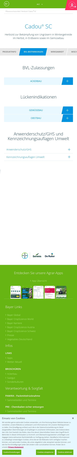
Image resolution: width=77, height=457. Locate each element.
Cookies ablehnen (65, 452)
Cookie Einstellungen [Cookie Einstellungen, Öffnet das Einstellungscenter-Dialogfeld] (11, 452)
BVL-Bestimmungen (33, 51)
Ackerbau (12, 338)
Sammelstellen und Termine (21, 364)
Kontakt (12, 403)
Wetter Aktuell (14, 326)
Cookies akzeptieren (45, 452)
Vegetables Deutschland (19, 303)
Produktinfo (9, 51)
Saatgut (11, 342)
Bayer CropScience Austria (21, 291)
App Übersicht (39, 244)
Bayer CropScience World (20, 283)
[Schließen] (73, 418)
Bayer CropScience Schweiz (21, 295)
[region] (38, 435)
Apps (9, 322)
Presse (10, 299)
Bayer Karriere (14, 287)
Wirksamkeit (57, 51)
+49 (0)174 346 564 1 (24, 396)
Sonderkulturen (15, 346)
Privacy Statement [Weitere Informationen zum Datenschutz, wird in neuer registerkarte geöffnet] (16, 447)
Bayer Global (13, 279)
